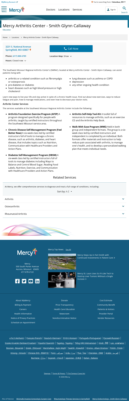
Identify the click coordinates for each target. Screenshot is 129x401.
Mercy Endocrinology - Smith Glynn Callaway (109, 399)
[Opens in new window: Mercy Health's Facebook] (17, 281)
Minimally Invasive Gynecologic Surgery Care (33, 399)
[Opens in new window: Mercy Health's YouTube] (30, 281)
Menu (4, 9)
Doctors (50, 9)
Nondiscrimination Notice (64, 318)
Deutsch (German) (52, 338)
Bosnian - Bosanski (14, 348)
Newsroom (64, 313)
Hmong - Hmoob (18, 353)
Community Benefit (106, 305)
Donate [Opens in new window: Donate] (64, 300)
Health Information (23, 313)
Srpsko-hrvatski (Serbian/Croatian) (20, 343)
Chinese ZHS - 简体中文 (38, 353)
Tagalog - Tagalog (65, 343)
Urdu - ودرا (70, 353)
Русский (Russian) (111, 338)
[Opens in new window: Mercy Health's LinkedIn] (37, 281)
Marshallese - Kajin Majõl (54, 348)
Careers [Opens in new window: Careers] (23, 309)
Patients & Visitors (106, 309)
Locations (64, 9)
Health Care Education (64, 309)
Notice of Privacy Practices (23, 318)
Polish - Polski (116, 348)
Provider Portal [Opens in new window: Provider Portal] (106, 313)
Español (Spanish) (46, 343)
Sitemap (47, 373)
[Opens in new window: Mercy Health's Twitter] (24, 281)
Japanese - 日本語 (73, 358)
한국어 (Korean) (70, 338)
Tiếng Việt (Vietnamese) (85, 343)
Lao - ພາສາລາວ (117, 343)
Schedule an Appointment (23, 322)
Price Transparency (64, 305)
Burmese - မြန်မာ (38, 358)
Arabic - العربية (112, 353)
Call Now (71, 48)
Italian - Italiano (91, 358)
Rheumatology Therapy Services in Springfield (72, 399)
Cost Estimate (106, 300)
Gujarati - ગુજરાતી (55, 358)
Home (5, 37)
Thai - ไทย (81, 353)
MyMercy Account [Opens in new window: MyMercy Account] (8, 2)
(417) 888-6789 (19, 56)
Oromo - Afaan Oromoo (97, 348)
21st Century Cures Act (76, 373)
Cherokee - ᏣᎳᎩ (95, 353)
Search (124, 10)
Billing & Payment (23, 305)
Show (61, 56)
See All (68, 249)
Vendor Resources (106, 318)
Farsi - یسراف (57, 353)
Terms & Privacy (59, 373)
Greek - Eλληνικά (33, 348)
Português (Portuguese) (90, 338)
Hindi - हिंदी (103, 343)
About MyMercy (23, 300)
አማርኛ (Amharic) (16, 338)
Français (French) (34, 338)
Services (77, 9)
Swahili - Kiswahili (76, 348)
